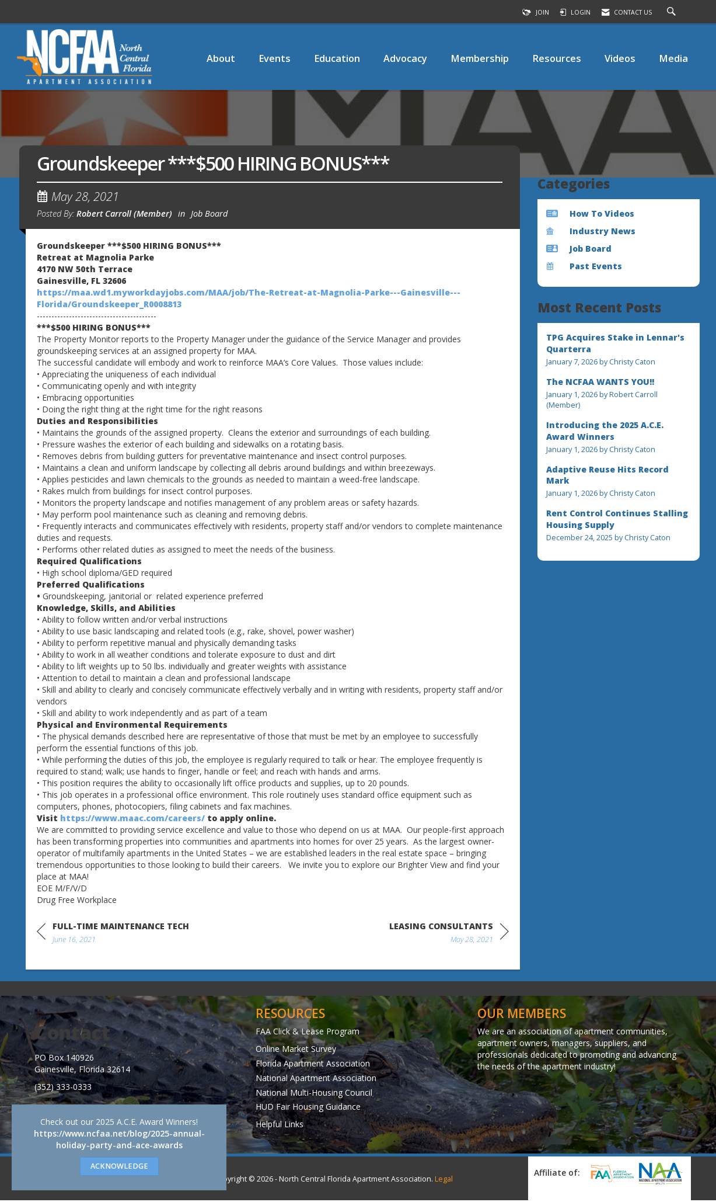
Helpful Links (279, 1125)
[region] (449, 936)
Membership (479, 58)
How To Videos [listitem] (590, 213)
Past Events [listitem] (584, 266)
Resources (556, 58)
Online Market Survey (296, 1049)
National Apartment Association (316, 1079)
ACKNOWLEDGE (119, 1166)
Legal (444, 1181)
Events (275, 58)
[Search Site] (673, 12)
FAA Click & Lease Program (307, 1032)
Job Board (209, 215)
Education (337, 58)
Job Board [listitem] (579, 248)
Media (673, 58)
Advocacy (405, 58)
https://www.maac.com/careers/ (132, 819)
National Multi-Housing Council (314, 1093)
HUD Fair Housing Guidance (308, 1108)
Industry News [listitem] (590, 231)
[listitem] (618, 349)
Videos (620, 58)
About (221, 58)
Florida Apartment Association (313, 1064)
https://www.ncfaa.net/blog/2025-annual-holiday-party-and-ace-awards (119, 1139)
